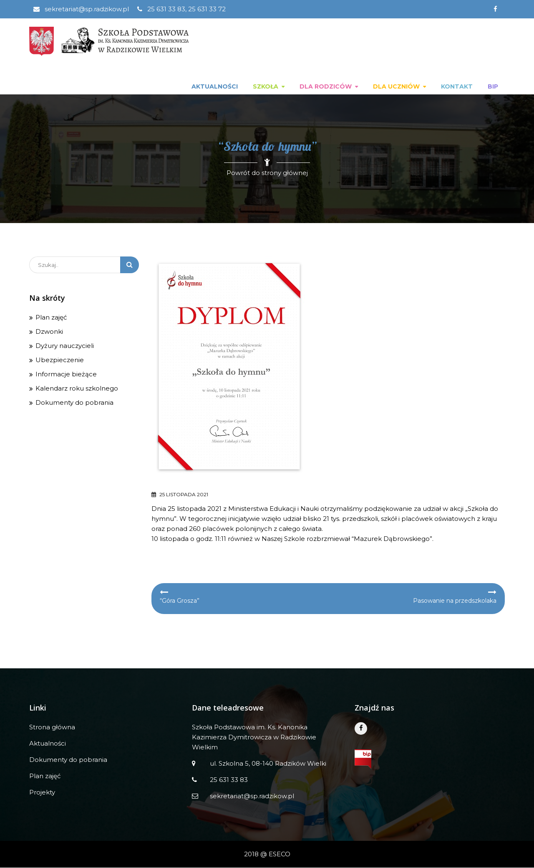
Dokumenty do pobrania (74, 403)
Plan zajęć (51, 318)
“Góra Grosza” (179, 601)
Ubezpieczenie (59, 360)
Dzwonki (49, 332)
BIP (493, 87)
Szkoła (265, 87)
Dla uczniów (396, 87)
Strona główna (52, 727)
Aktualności (214, 87)
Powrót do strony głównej (267, 173)
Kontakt (457, 87)
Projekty (42, 793)
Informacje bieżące (66, 374)
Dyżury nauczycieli (64, 346)
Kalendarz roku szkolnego (76, 389)
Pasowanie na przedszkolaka (454, 601)
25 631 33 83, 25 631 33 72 (181, 9)
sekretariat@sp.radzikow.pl (81, 9)
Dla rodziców (326, 87)
